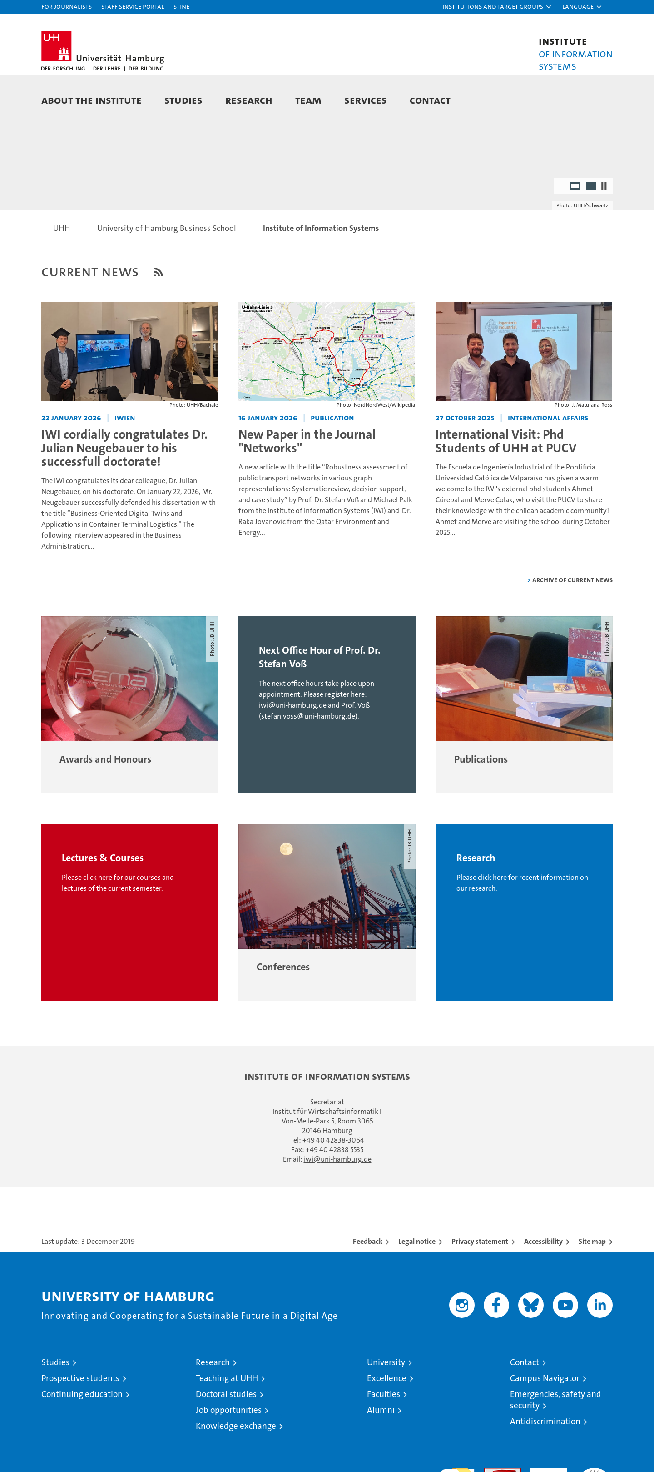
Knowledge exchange (236, 1466)
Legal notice (417, 1281)
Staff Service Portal (132, 6)
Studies (183, 99)
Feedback (367, 1281)
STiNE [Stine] (181, 6)
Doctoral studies (226, 1434)
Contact (430, 99)
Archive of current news (572, 619)
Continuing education (82, 1434)
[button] (497, 7)
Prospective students (80, 1418)
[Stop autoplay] (604, 226)
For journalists (66, 6)
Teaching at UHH (227, 1418)
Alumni (381, 1450)
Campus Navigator (545, 1418)
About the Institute (91, 99)
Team (308, 99)
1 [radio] (575, 227)
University (386, 1402)
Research (248, 99)
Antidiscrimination (545, 1461)
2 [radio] (591, 227)
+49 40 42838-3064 (333, 1180)
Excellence (386, 1418)
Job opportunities (229, 1450)
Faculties (383, 1434)
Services (365, 99)
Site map (592, 1281)
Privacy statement (479, 1281)
